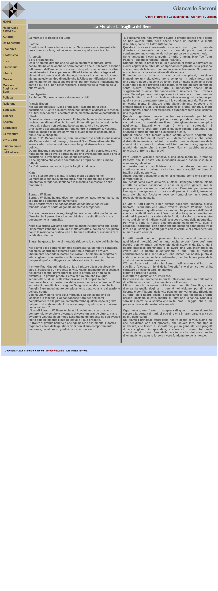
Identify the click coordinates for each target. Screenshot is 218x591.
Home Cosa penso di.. (10, 29)
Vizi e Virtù (10, 140)
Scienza (8, 115)
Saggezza (9, 109)
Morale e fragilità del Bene (10, 88)
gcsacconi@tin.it (55, 350)
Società (8, 121)
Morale (7, 79)
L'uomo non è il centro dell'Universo (13, 149)
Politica (8, 97)
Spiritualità (10, 127)
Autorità (8, 36)
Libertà (7, 73)
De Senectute (11, 42)
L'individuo (10, 67)
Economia (9, 49)
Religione (9, 103)
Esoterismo (10, 55)
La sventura (10, 133)
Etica (6, 61)
